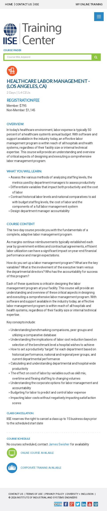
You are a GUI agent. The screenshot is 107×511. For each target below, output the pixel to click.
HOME (9, 4)
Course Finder (12, 50)
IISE (36, 4)
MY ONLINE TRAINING (89, 4)
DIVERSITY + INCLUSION (79, 494)
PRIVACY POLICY (54, 494)
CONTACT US (24, 4)
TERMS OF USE (34, 494)
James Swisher (59, 444)
